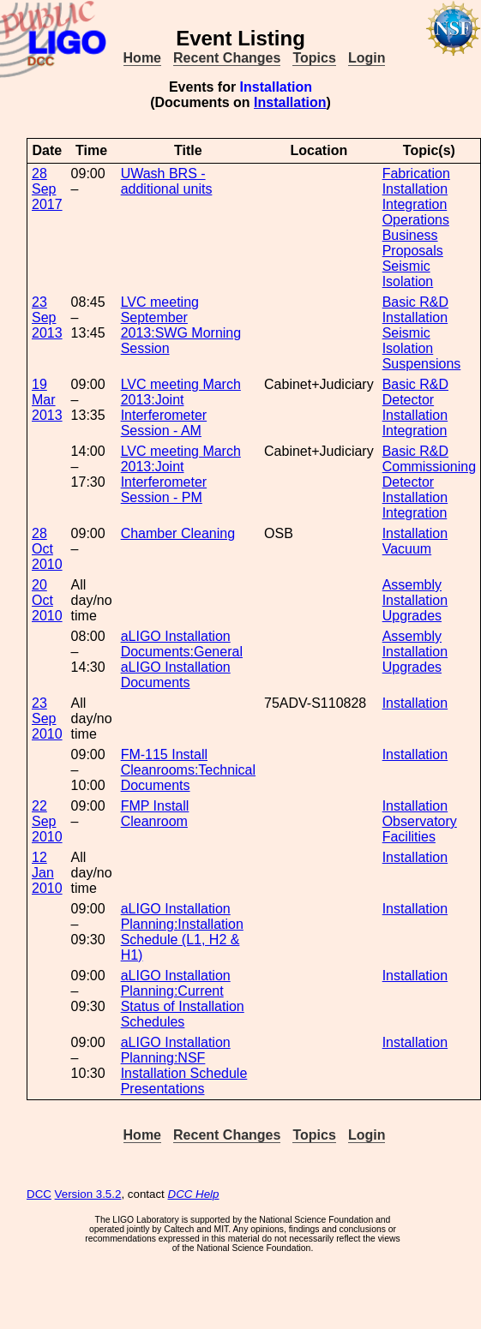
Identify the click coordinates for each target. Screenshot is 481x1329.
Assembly (412, 585)
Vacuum (407, 549)
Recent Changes (226, 58)
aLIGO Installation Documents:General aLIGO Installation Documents (182, 659)
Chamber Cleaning (178, 533)
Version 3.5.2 (88, 1194)
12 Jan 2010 (47, 872)
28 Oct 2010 (47, 549)
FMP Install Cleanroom (155, 814)
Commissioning (429, 466)
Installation (290, 102)
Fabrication (416, 173)
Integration (415, 204)
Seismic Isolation (408, 274)
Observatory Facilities (419, 829)
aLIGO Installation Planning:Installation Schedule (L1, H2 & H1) (182, 931)
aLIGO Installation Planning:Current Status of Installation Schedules (182, 998)
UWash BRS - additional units (167, 181)
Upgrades (412, 615)
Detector (408, 399)
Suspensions (421, 363)
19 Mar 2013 (47, 399)
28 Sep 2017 (47, 189)
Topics (313, 58)
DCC (39, 1194)
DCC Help (193, 1194)
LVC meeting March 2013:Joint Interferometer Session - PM (181, 474)
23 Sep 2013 (47, 317)
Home (142, 58)
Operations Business (415, 227)
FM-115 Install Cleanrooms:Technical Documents (188, 770)
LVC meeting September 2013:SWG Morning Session (181, 325)
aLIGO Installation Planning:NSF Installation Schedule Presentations (184, 1065)
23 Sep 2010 (47, 718)
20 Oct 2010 (47, 600)
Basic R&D (415, 302)
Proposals (412, 250)
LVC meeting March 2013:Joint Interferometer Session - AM (181, 407)
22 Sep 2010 (47, 821)
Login (367, 58)
